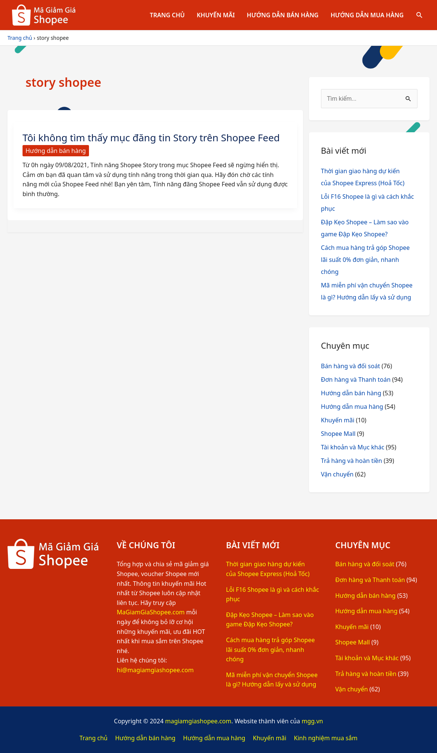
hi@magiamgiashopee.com (155, 670)
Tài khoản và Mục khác (352, 447)
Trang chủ (167, 15)
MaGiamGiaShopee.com (151, 612)
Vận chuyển (337, 474)
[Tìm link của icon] (419, 15)
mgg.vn (312, 721)
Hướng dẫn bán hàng (282, 15)
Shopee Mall (338, 433)
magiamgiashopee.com (198, 721)
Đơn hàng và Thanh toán (356, 379)
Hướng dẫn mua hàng (367, 15)
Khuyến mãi (216, 15)
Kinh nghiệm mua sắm (325, 738)
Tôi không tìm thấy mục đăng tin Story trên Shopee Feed (151, 137)
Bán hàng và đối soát (350, 366)
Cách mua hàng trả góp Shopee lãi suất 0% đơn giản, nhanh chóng (365, 259)
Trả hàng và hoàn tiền (351, 461)
